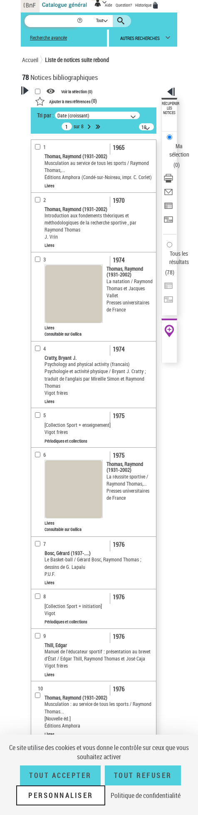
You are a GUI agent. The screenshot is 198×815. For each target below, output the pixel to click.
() (66, 100)
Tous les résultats (179, 257)
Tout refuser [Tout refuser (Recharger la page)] (143, 775)
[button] (80, 21)
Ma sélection (179, 150)
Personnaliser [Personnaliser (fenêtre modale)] (60, 795)
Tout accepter (60, 775)
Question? (124, 5)
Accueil (30, 60)
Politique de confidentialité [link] (146, 795)
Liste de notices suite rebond (77, 60)
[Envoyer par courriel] (168, 195)
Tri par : (45, 115)
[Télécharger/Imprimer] (168, 181)
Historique (144, 5)
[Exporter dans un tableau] (168, 208)
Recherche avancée (48, 38)
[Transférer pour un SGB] (168, 222)
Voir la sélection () (76, 92)
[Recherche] (51, 21)
